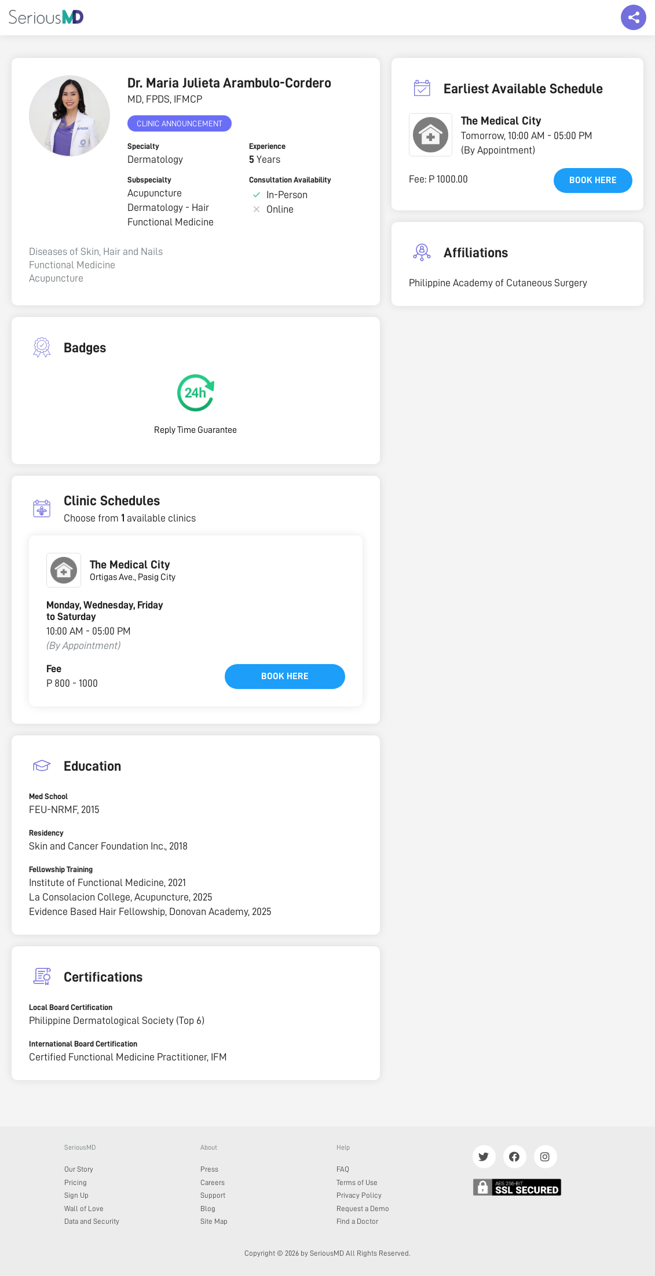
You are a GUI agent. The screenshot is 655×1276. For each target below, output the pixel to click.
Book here (285, 676)
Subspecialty (149, 180)
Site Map (214, 1221)
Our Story (78, 1169)
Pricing (75, 1182)
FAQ (342, 1169)
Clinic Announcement (179, 123)
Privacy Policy (359, 1195)
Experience (267, 146)
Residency (46, 833)
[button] (430, 134)
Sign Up (76, 1195)
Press (209, 1169)
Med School (48, 796)
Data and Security (91, 1221)
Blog (207, 1208)
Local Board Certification (70, 1007)
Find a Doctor (357, 1221)
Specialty (143, 146)
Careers (212, 1182)
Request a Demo (362, 1208)
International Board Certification (83, 1044)
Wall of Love (84, 1208)
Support (212, 1195)
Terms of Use (357, 1182)
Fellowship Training (61, 869)
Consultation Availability (290, 180)
